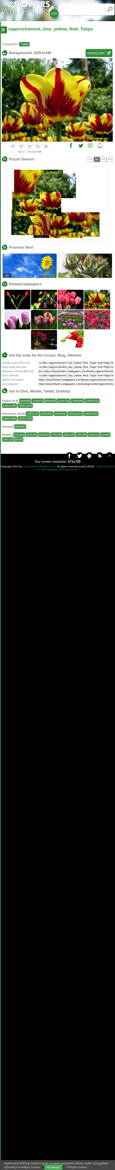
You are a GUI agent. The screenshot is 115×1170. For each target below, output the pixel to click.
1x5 (91, 159)
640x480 (25, 400)
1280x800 (46, 413)
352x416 (19, 434)
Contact (109, 466)
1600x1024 (75, 413)
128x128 (93, 434)
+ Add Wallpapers (49, 469)
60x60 (19, 439)
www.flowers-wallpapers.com (39, 466)
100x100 (8, 439)
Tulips (24, 44)
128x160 (81, 434)
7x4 (110, 159)
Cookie (99, 466)
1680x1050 (91, 413)
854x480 (20, 426)
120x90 (105, 434)
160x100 (68, 434)
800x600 (50, 400)
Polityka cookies (76, 1167)
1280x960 (77, 400)
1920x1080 (10, 418)
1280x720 (32, 413)
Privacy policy (70, 469)
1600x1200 (25, 405)
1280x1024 (92, 400)
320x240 (31, 434)
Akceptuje (53, 1167)
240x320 (44, 434)
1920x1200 (25, 418)
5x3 (103, 159)
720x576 (37, 400)
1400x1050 (10, 405)
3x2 (97, 159)
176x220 (56, 434)
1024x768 (63, 400)
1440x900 (60, 413)
